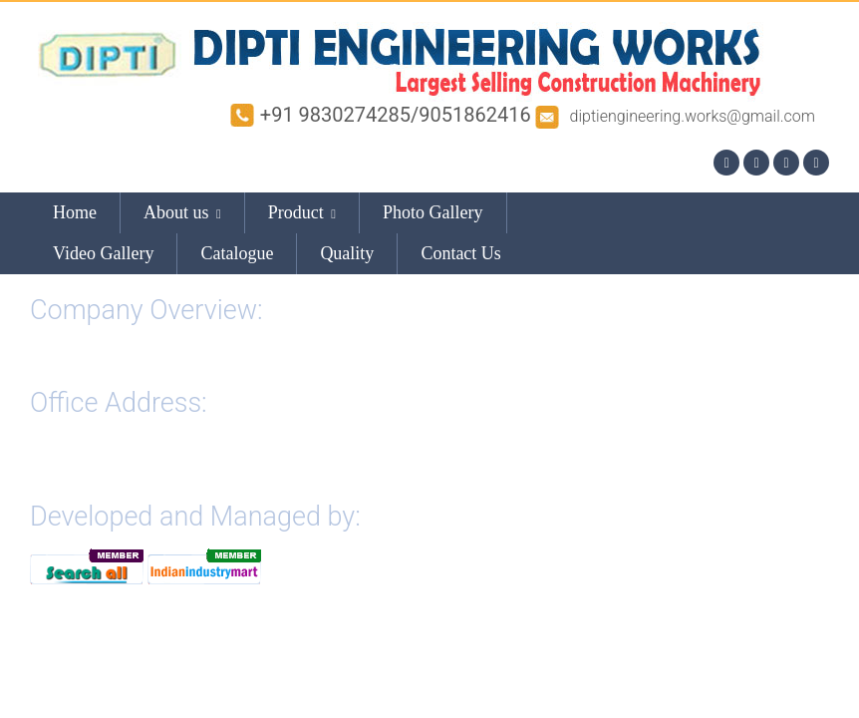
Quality (347, 253)
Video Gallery (103, 253)
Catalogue (236, 253)
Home (75, 212)
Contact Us (461, 253)
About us (182, 212)
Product (302, 212)
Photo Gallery (433, 212)
